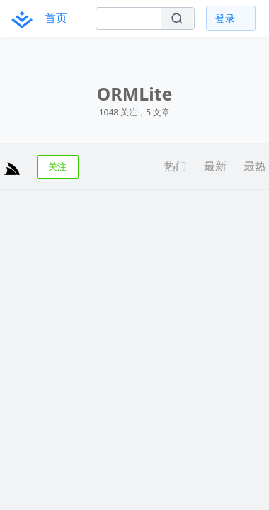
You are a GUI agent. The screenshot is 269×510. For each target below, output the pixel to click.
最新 (215, 166)
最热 (255, 166)
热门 (175, 166)
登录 (225, 18)
